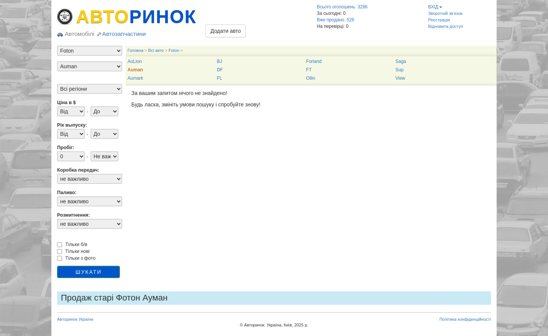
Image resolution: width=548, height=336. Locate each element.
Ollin (310, 78)
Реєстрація (439, 20)
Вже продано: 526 (335, 20)
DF (220, 69)
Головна (135, 50)
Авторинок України (75, 319)
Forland (314, 61)
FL (219, 78)
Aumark (135, 78)
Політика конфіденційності (465, 319)
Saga (400, 61)
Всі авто (156, 50)
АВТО (136, 16)
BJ (219, 61)
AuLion (134, 61)
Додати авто (225, 31)
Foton (174, 50)
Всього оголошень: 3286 (342, 7)
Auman (135, 69)
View (400, 78)
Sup (399, 69)
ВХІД (435, 7)
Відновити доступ (445, 26)
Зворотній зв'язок (445, 13)
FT (309, 69)
